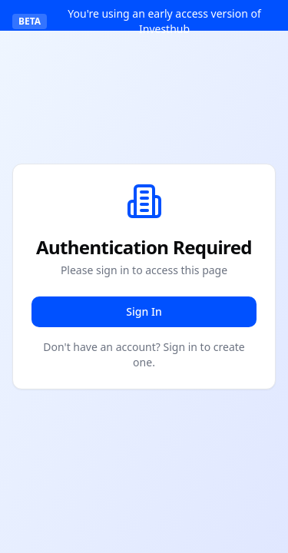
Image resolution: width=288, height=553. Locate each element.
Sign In (143, 311)
